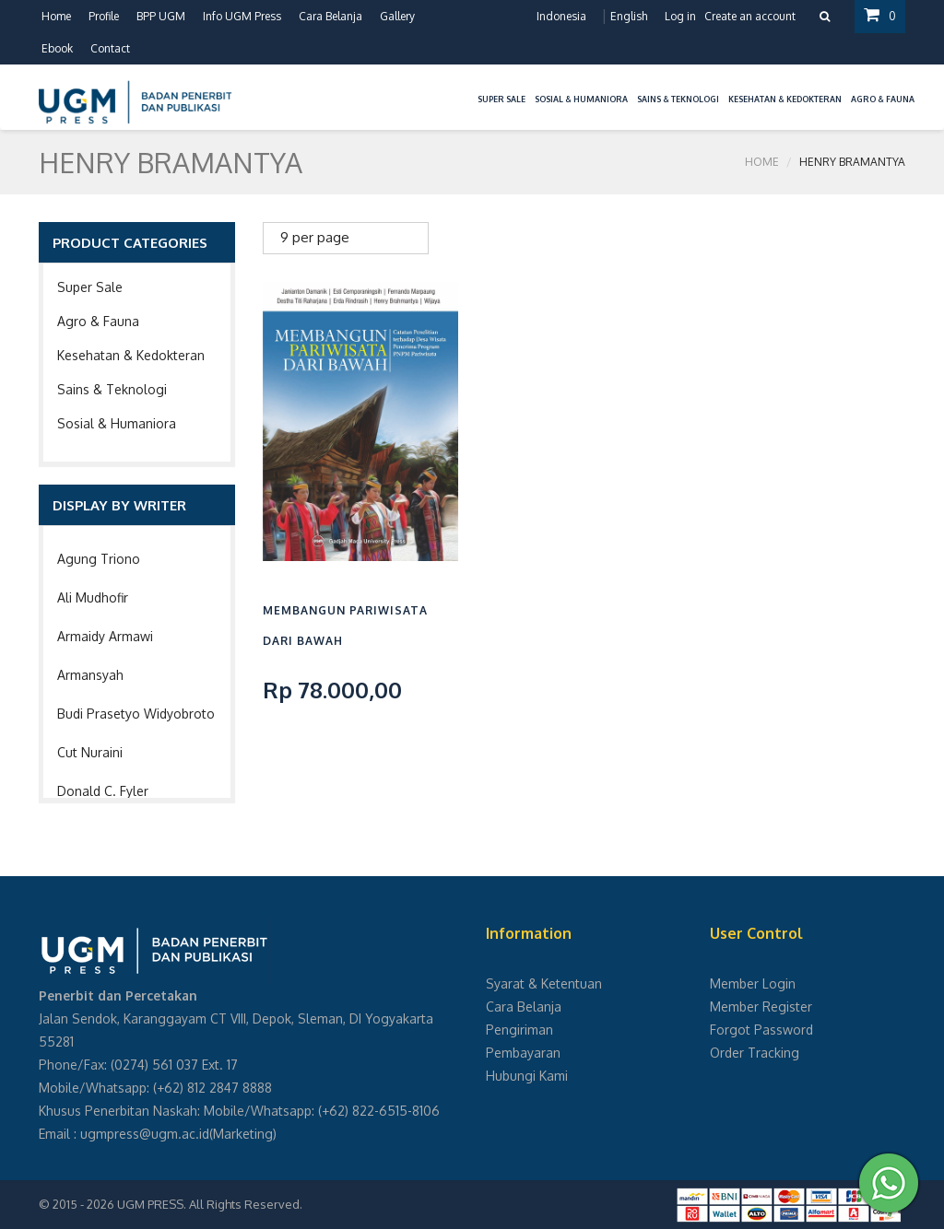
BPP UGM (160, 16)
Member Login (753, 983)
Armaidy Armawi (105, 636)
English (628, 16)
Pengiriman (519, 1029)
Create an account (750, 16)
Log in (680, 16)
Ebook (57, 48)
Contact (110, 48)
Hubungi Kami (527, 1075)
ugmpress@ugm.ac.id (144, 1133)
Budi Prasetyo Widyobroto (136, 713)
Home (56, 16)
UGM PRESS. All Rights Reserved (208, 1204)
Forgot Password (761, 1029)
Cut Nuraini (90, 752)
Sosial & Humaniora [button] (581, 99)
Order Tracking (754, 1052)
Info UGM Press (242, 16)
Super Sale (90, 287)
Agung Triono (98, 559)
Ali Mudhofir (92, 597)
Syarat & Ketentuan (544, 983)
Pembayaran (523, 1052)
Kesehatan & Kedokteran (131, 355)
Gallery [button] (397, 16)
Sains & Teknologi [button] (678, 99)
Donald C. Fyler (102, 791)
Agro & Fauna (98, 321)
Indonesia (561, 16)
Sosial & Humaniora (116, 423)
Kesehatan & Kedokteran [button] (785, 99)
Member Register (761, 1006)
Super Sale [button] (501, 99)
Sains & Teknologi (112, 389)
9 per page (314, 237)
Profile (103, 16)
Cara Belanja (330, 16)
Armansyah (90, 675)
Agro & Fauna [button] (882, 99)
